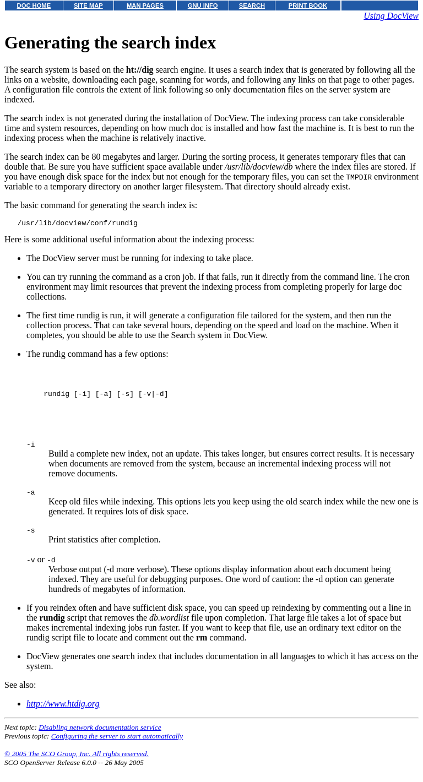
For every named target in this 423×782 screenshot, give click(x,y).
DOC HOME (34, 5)
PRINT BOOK (308, 5)
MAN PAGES (145, 5)
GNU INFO (203, 5)
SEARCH (252, 5)
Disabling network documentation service (100, 742)
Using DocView (391, 15)
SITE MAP (88, 5)
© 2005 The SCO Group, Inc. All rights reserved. (76, 768)
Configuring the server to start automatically (117, 751)
